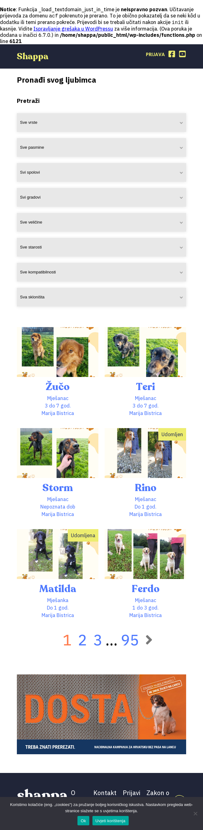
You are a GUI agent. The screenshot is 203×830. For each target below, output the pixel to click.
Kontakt (104, 793)
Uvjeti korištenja (111, 820)
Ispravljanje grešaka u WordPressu (73, 29)
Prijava (155, 55)
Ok (83, 820)
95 (130, 640)
